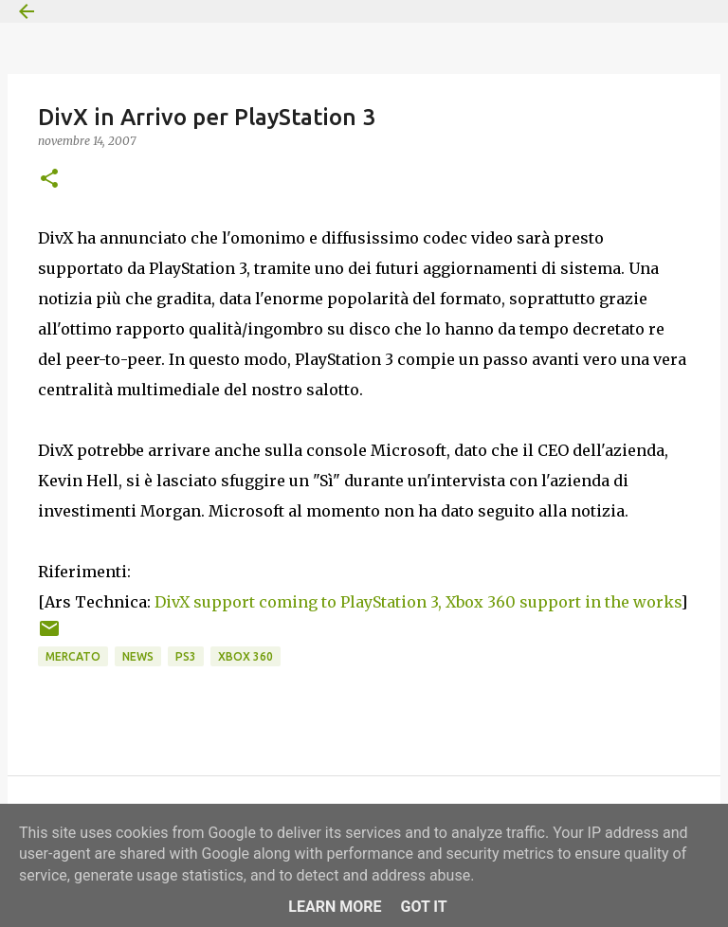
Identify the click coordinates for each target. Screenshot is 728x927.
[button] (49, 179)
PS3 (185, 656)
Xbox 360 (245, 656)
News (138, 656)
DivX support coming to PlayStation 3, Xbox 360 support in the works (418, 601)
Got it (423, 907)
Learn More (334, 907)
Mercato (73, 656)
